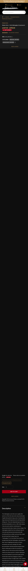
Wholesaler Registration (9, 544)
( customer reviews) (14, 32)
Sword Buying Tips (8, 517)
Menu (26, 8)
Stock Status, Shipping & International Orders (14, 511)
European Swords (15, 17)
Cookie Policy (7, 535)
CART (19, 5)
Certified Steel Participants (10, 526)
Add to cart (14, 261)
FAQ (5, 499)
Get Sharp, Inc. (17, 559)
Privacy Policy (7, 532)
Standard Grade (6, 252)
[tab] (14, 278)
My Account (10, 5)
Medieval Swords (14, 39)
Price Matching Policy (9, 529)
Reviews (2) (6, 444)
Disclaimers (6, 538)
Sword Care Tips (8, 520)
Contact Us (6, 553)
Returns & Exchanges (9, 514)
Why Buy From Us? (8, 496)
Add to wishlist (14, 46)
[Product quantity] (9, 256)
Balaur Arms (5, 22)
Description (6, 278)
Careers (5, 547)
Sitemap (6, 550)
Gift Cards (6, 508)
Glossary (6, 502)
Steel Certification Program (10, 523)
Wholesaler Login (11, 492)
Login (3, 492)
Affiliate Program (8, 541)
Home (3, 16)
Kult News (6, 505)
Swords (7, 17)
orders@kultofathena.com (8, 488)
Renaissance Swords (7, 18)
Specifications (7, 432)
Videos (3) (5, 438)
